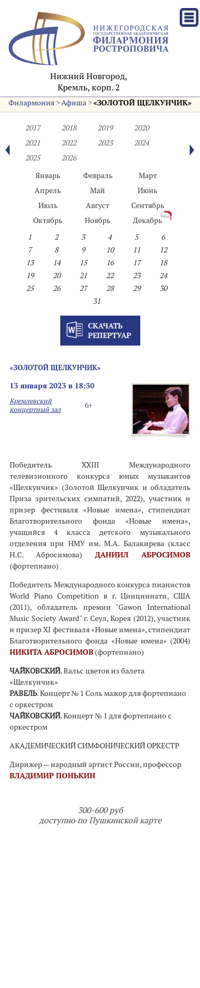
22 (110, 275)
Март (148, 175)
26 (56, 288)
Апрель (48, 190)
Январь (47, 175)
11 (136, 250)
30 (163, 288)
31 (96, 301)
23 (136, 275)
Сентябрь (147, 205)
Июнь (147, 190)
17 (136, 262)
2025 (32, 158)
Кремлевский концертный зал (35, 404)
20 (56, 275)
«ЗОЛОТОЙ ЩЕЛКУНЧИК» (142, 103)
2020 (141, 128)
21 (83, 275)
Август (97, 205)
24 (163, 275)
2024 (141, 143)
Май (97, 190)
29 (136, 288)
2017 (32, 128)
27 (83, 288)
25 (30, 288)
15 (83, 262)
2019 (105, 128)
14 (56, 262)
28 (110, 288)
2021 (32, 143)
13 (30, 262)
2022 (68, 143)
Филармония (31, 103)
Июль (48, 205)
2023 (105, 143)
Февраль (98, 175)
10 (110, 250)
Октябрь (47, 220)
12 (163, 250)
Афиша (73, 103)
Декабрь (147, 220)
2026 (68, 158)
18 (163, 262)
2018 (68, 128)
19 (30, 275)
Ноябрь (97, 220)
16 (110, 262)
